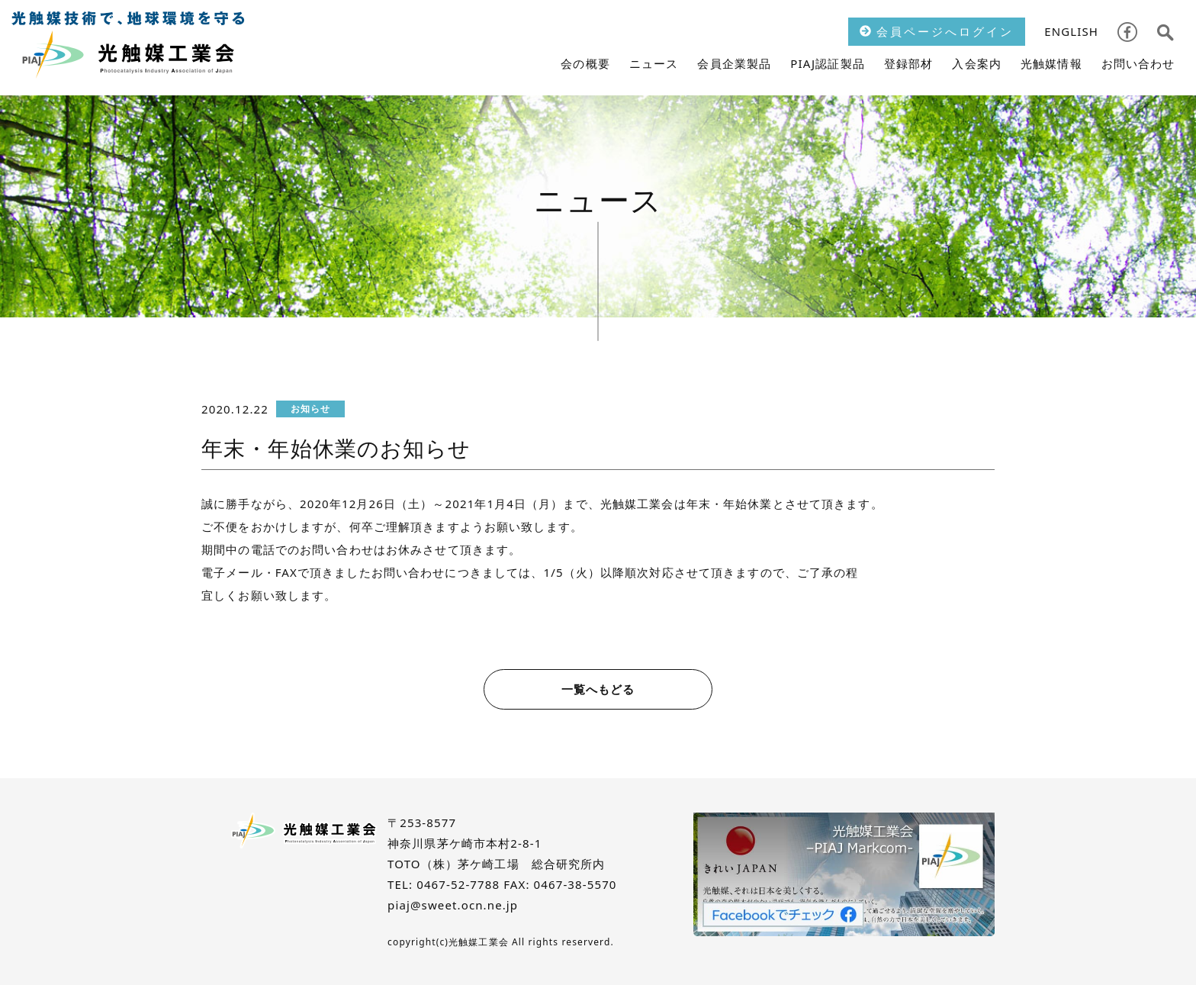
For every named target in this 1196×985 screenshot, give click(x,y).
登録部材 (909, 63)
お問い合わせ (1138, 63)
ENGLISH (1071, 31)
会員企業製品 (734, 63)
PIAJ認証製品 (827, 63)
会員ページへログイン (937, 31)
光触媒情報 (1051, 63)
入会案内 (976, 63)
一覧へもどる (598, 689)
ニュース (654, 63)
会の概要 (585, 63)
